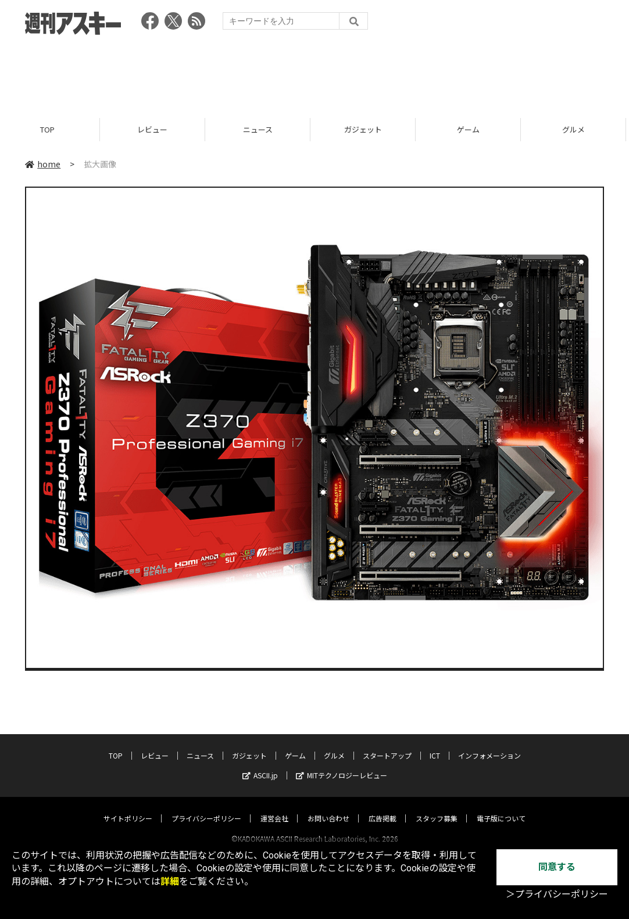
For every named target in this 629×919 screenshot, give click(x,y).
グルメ (334, 744)
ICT (435, 744)
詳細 (169, 881)
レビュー (157, 129)
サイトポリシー (127, 807)
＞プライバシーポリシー (557, 894)
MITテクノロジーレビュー (341, 764)
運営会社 (274, 807)
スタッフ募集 (437, 807)
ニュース (263, 129)
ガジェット (368, 129)
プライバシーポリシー (206, 807)
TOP (52, 129)
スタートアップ (387, 744)
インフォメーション (489, 744)
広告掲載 (382, 807)
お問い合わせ (328, 807)
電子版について (501, 807)
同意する (557, 866)
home (42, 164)
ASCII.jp (260, 764)
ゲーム (473, 129)
